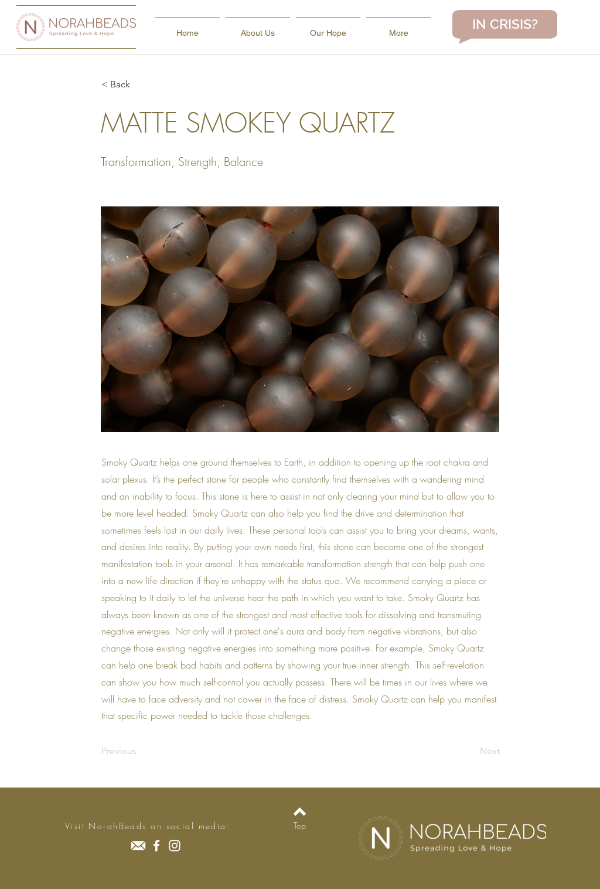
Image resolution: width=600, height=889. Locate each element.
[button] (140, 84)
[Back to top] (300, 811)
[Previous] (140, 751)
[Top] (300, 826)
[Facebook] (156, 845)
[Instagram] (174, 845)
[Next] (470, 751)
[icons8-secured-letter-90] (138, 845)
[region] (504, 27)
